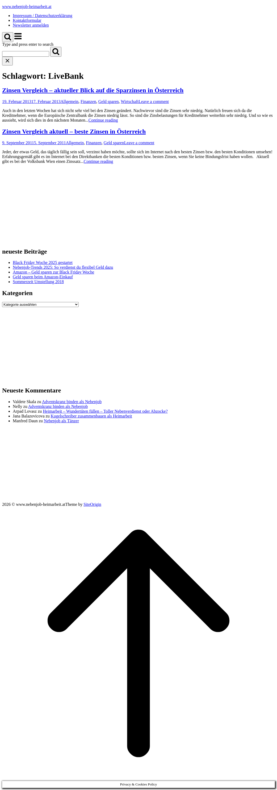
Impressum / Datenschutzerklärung (42, 15)
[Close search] (7, 61)
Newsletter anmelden (31, 25)
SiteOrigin (92, 504)
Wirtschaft (129, 101)
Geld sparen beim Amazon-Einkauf (43, 277)
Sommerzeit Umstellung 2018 (38, 281)
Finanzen (88, 101)
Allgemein (70, 101)
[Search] (55, 52)
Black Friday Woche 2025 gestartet (43, 262)
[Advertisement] (138, 205)
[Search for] (25, 54)
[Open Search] (7, 37)
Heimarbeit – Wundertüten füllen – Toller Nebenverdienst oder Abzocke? (105, 411)
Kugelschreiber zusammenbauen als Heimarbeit (91, 416)
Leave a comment (153, 101)
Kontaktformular (27, 20)
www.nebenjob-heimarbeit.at (27, 6)
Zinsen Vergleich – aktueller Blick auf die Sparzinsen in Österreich (92, 90)
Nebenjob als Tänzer (61, 421)
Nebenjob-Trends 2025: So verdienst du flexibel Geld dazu (63, 267)
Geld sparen (108, 101)
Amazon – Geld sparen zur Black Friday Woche (53, 272)
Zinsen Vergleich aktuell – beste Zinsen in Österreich (74, 131)
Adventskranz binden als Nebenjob (72, 401)
